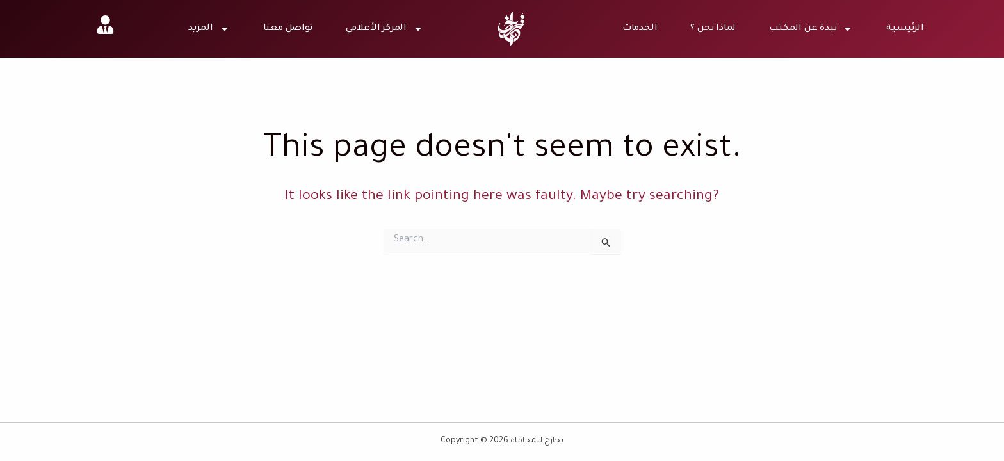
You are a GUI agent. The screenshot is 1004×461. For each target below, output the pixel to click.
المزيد (209, 29)
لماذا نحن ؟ (713, 29)
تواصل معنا (287, 29)
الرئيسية (904, 29)
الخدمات (640, 29)
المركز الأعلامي (384, 29)
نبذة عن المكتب (811, 29)
